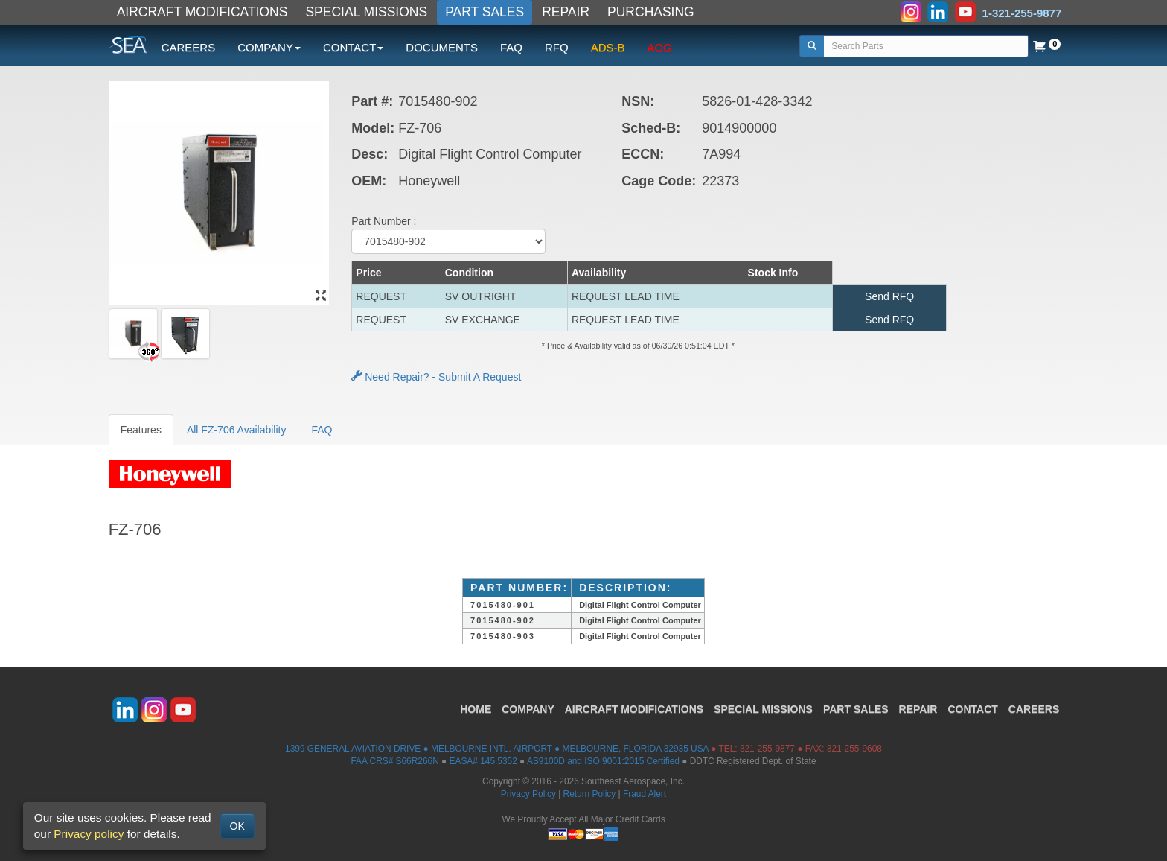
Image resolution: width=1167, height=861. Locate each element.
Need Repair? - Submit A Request (436, 377)
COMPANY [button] (269, 47)
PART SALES (484, 11)
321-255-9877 (767, 748)
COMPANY (528, 709)
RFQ (557, 47)
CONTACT (972, 709)
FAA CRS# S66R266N (394, 761)
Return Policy (589, 794)
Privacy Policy (528, 794)
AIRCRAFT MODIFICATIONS (202, 11)
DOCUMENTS (442, 47)
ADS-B (608, 47)
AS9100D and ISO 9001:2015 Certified (603, 761)
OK (237, 826)
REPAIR (565, 11)
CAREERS (189, 47)
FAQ (511, 47)
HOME (475, 709)
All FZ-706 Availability (237, 430)
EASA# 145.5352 (483, 761)
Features (141, 430)
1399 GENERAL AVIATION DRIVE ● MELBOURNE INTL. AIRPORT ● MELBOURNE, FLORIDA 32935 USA (497, 748)
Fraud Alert (644, 794)
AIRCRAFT (634, 709)
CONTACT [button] (353, 47)
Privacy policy (89, 833)
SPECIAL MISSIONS (366, 11)
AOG (660, 47)
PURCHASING (650, 11)
